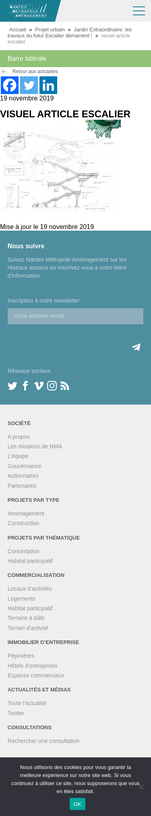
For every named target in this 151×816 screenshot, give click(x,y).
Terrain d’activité (28, 628)
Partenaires (22, 486)
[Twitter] (29, 85)
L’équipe (18, 456)
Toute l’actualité (27, 703)
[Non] (141, 787)
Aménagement (26, 513)
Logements (21, 598)
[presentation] (69, 340)
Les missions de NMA (35, 446)
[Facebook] (10, 85)
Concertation (23, 551)
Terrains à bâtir (26, 618)
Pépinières (21, 655)
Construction (23, 523)
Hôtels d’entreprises (33, 666)
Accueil (17, 30)
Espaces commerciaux (36, 675)
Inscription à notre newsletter (44, 300)
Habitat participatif (30, 561)
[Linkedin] (48, 85)
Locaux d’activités (30, 588)
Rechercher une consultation (43, 741)
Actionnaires (23, 475)
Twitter (16, 713)
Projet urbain (50, 30)
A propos (19, 437)
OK (77, 804)
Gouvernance (24, 466)
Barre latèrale (27, 58)
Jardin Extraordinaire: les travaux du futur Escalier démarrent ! (70, 33)
